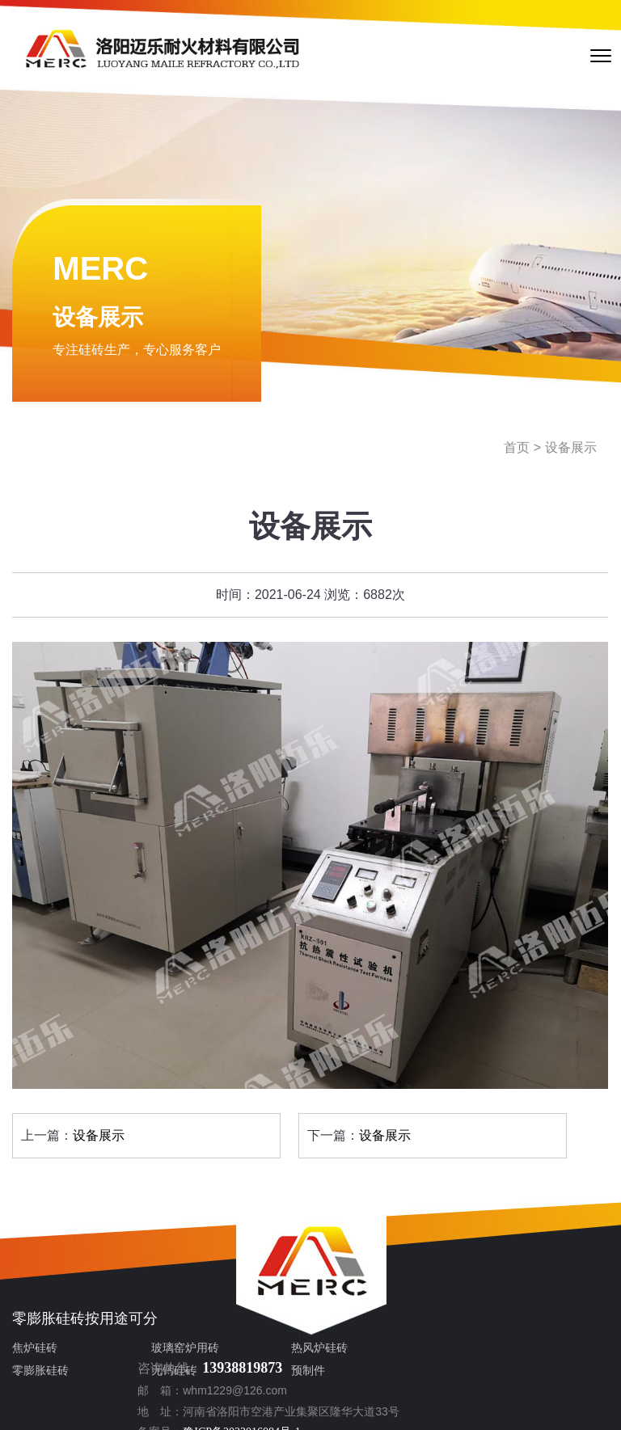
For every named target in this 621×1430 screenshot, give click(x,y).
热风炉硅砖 (231, 1350)
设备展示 (571, 450)
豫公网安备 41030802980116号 (479, 1387)
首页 (517, 450)
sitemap (414, 1407)
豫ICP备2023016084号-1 (500, 1366)
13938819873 (501, 1282)
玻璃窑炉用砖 (141, 1350)
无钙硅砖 (130, 1373)
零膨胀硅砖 (48, 1321)
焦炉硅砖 (34, 1350)
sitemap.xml (463, 1407)
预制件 (220, 1373)
